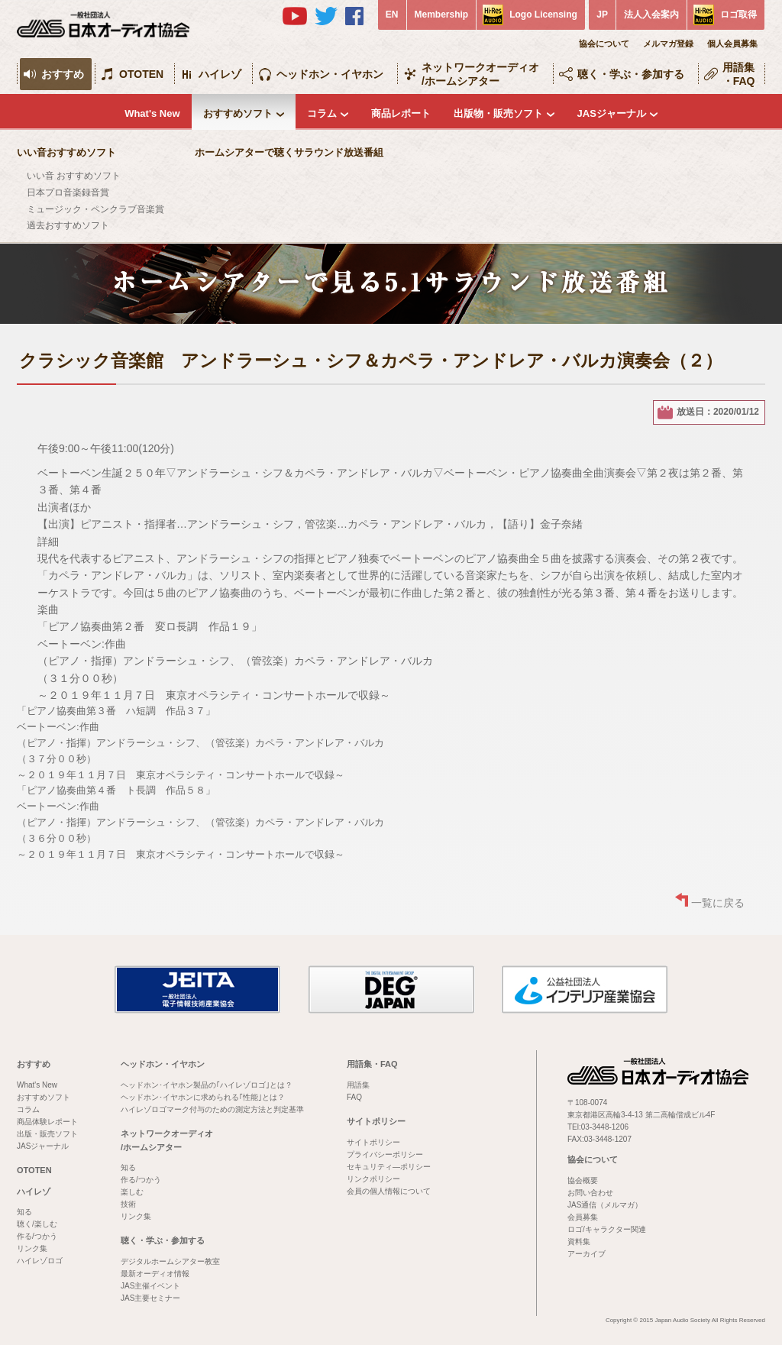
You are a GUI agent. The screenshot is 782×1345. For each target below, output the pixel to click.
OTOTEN (141, 74)
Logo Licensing (543, 14)
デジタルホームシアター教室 (170, 1261)
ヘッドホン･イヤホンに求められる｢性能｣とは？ (203, 1097)
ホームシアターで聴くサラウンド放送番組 (289, 152)
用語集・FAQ (738, 74)
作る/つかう (37, 1236)
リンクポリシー (373, 1179)
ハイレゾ (220, 74)
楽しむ (132, 1192)
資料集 (578, 1241)
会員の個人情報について (389, 1191)
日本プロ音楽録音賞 (68, 192)
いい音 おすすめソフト (74, 175)
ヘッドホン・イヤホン (329, 74)
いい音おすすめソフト (66, 152)
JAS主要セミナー (150, 1298)
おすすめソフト (238, 113)
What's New (151, 113)
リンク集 (32, 1248)
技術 (128, 1204)
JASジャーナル (611, 113)
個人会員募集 (732, 43)
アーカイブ (586, 1254)
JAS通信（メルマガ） (604, 1205)
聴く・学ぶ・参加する (630, 74)
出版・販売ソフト (47, 1134)
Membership (442, 14)
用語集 (358, 1085)
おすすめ (62, 74)
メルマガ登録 (668, 43)
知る (24, 1212)
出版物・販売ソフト (498, 113)
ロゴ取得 (738, 14)
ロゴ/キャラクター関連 (606, 1229)
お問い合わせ (590, 1192)
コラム (322, 113)
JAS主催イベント (150, 1286)
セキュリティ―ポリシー (389, 1166)
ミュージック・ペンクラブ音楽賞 (95, 209)
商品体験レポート (47, 1121)
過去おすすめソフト (68, 225)
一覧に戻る (718, 903)
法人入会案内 (651, 14)
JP (602, 14)
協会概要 (582, 1180)
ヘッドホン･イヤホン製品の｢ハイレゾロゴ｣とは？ (206, 1085)
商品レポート (401, 113)
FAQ (354, 1097)
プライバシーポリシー (385, 1154)
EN (392, 14)
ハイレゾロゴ (40, 1260)
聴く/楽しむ (37, 1224)
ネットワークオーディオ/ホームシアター (480, 74)
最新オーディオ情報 (155, 1273)
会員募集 (582, 1217)
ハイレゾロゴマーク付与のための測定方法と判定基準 (212, 1109)
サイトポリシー (376, 1121)
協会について (604, 43)
